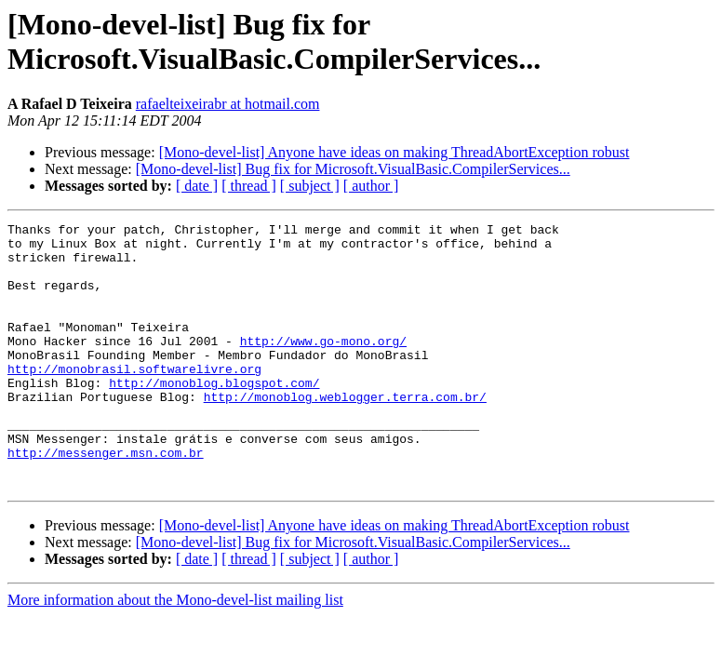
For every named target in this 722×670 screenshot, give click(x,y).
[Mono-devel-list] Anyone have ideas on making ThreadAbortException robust (394, 152)
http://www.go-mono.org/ (323, 365)
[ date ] (197, 186)
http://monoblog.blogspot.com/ (214, 416)
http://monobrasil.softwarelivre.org (134, 399)
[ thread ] (248, 186)
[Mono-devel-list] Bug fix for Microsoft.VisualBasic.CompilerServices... (353, 169)
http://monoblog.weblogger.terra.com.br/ (345, 432)
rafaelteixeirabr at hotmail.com (228, 104)
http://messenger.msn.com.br (105, 499)
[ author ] (371, 186)
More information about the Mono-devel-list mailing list (175, 653)
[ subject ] (310, 186)
